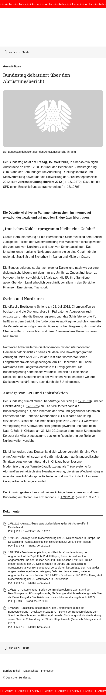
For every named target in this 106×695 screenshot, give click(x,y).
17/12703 (71, 186)
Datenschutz (30, 670)
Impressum (47, 670)
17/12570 (72, 181)
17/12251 (64, 497)
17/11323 (82, 401)
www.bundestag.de (16, 217)
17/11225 (30, 406)
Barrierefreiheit (11, 670)
